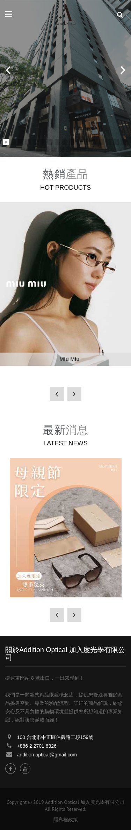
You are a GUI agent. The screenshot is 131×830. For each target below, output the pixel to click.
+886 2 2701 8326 (37, 746)
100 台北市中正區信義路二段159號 (55, 737)
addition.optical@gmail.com (47, 754)
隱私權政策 (65, 819)
